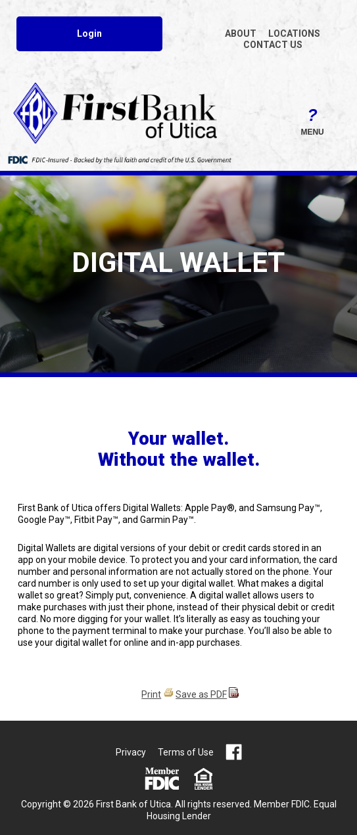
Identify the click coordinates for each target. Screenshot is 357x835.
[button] (312, 120)
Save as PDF (201, 694)
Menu (313, 120)
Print (151, 694)
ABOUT (240, 33)
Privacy (131, 752)
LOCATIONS (294, 33)
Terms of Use (186, 752)
